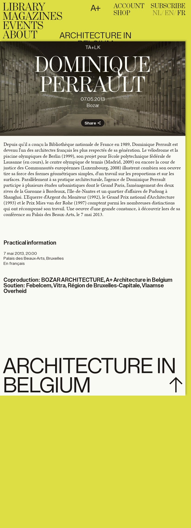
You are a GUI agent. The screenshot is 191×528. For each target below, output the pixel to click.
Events (23, 26)
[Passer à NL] (158, 13)
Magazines (32, 16)
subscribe (168, 6)
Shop (122, 13)
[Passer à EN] (170, 13)
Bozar (92, 105)
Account (129, 6)
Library (24, 7)
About (20, 35)
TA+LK (92, 47)
